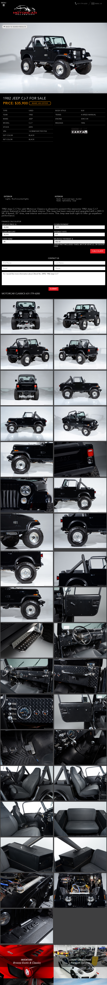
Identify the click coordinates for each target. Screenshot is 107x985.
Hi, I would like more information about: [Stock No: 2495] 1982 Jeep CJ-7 (53, 278)
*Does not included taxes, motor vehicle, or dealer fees (79, 245)
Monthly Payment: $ (63, 239)
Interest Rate (60, 232)
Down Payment (61, 224)
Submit (53, 288)
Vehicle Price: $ (9, 224)
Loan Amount (8, 232)
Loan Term (7, 239)
